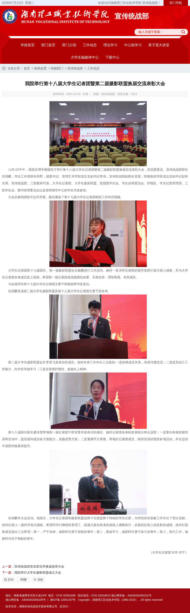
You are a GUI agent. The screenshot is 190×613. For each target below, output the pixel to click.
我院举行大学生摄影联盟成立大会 (37, 572)
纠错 (23, 579)
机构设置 (40, 68)
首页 (27, 68)
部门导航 (176, 2)
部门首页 (48, 45)
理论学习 (110, 45)
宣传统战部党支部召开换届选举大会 (39, 566)
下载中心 (112, 57)
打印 (10, 579)
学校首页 (28, 45)
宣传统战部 (75, 68)
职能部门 (57, 68)
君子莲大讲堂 (158, 45)
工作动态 (90, 45)
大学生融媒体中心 (85, 57)
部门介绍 (69, 45)
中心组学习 (133, 45)
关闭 (40, 579)
